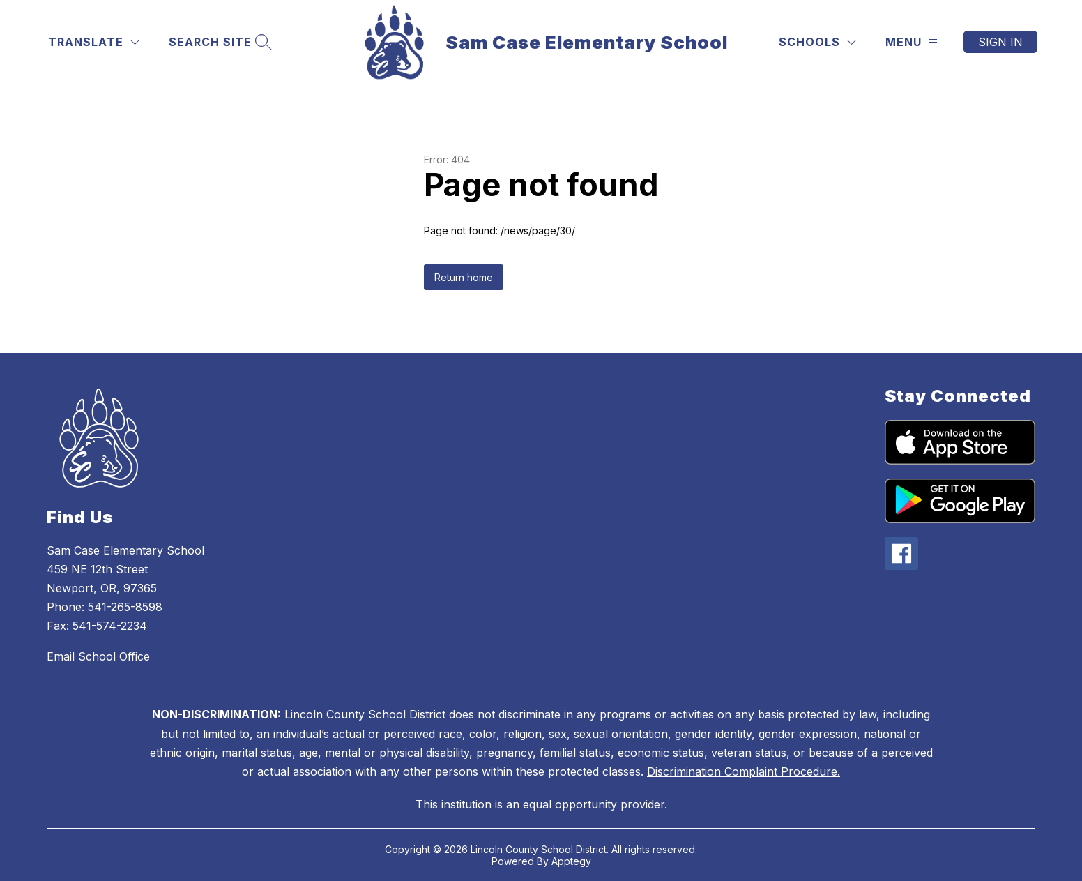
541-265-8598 (125, 607)
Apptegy (571, 861)
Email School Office (98, 656)
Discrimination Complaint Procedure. (743, 771)
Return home (463, 277)
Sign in (1000, 42)
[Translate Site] (94, 42)
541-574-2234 (110, 626)
